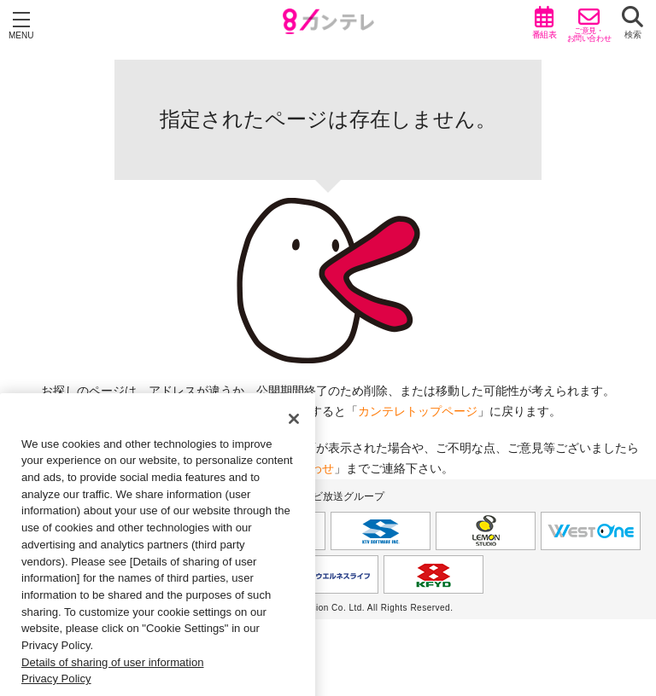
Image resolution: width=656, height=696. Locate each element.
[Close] (294, 433)
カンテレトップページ (417, 411)
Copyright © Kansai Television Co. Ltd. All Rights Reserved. (328, 607)
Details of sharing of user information (112, 676)
